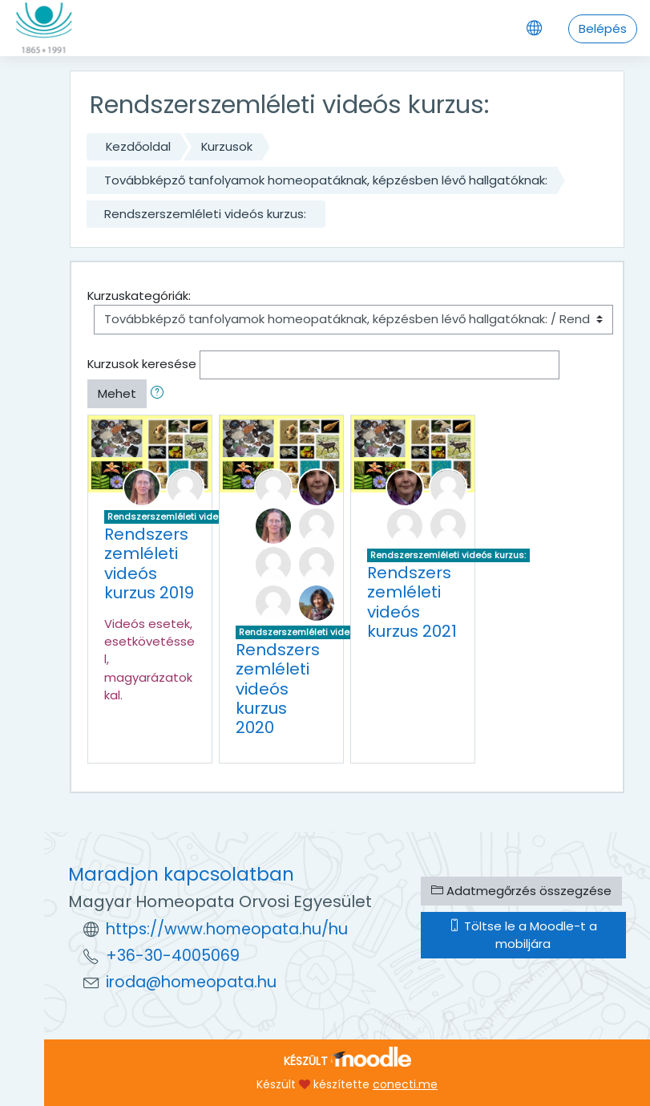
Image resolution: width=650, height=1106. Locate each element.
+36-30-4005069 (173, 955)
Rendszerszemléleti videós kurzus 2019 (149, 563)
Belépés (603, 28)
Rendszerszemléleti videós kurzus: (205, 213)
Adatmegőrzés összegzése (521, 890)
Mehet (117, 393)
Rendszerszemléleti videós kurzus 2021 (412, 601)
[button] (160, 393)
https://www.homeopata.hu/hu (227, 929)
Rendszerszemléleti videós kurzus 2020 (278, 688)
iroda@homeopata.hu (191, 982)
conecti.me (405, 1084)
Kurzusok (226, 146)
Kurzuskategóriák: (139, 295)
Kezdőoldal (138, 146)
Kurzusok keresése (141, 363)
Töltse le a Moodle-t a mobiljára (523, 935)
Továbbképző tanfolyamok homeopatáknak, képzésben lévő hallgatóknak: (325, 180)
